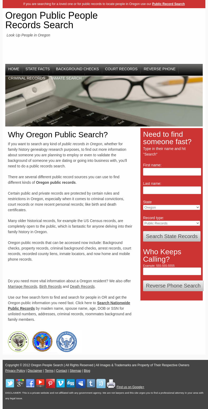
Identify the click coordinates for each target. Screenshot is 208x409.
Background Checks (77, 69)
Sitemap (75, 371)
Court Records (121, 69)
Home (13, 69)
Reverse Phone (160, 69)
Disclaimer (34, 371)
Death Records (82, 286)
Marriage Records (22, 286)
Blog (87, 371)
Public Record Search (168, 4)
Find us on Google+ (130, 387)
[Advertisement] (177, 41)
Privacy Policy (15, 371)
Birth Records (50, 286)
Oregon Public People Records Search (51, 20)
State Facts (38, 69)
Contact (61, 371)
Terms (49, 371)
